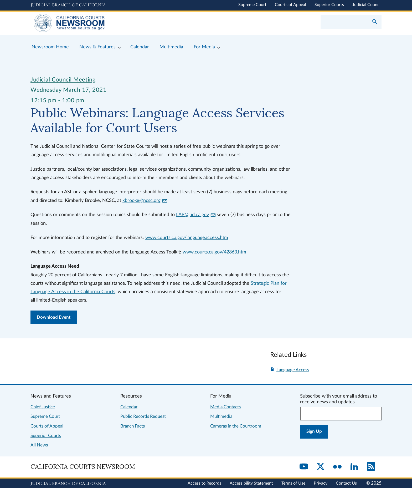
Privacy (320, 483)
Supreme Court (252, 5)
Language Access (292, 370)
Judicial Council (367, 5)
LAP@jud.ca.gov (195, 214)
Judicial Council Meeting (62, 80)
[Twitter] (320, 467)
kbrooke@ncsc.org (144, 200)
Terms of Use (293, 483)
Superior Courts (329, 5)
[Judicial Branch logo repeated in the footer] (68, 484)
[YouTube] (304, 467)
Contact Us (346, 483)
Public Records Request (143, 416)
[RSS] (371, 467)
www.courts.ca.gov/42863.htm (214, 252)
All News (39, 445)
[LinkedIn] (354, 467)
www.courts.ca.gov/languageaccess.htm (186, 237)
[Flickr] (337, 467)
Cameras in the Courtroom (235, 426)
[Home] (118, 23)
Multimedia (221, 416)
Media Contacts (225, 407)
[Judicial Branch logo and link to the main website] (68, 5)
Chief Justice (42, 407)
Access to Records (204, 483)
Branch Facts (132, 426)
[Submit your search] (374, 22)
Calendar (128, 407)
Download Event (53, 317)
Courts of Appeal (290, 5)
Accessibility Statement (251, 483)
